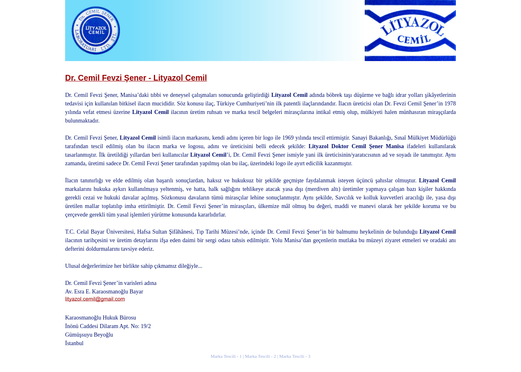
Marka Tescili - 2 (260, 356)
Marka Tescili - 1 (226, 356)
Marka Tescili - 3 (294, 356)
